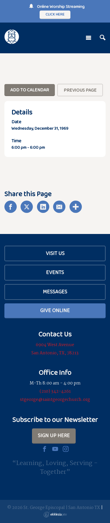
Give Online (55, 310)
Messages (55, 291)
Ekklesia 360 (55, 514)
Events (55, 272)
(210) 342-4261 (55, 391)
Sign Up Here (54, 435)
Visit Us (55, 253)
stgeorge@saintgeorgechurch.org (55, 399)
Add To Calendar (29, 89)
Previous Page (80, 90)
